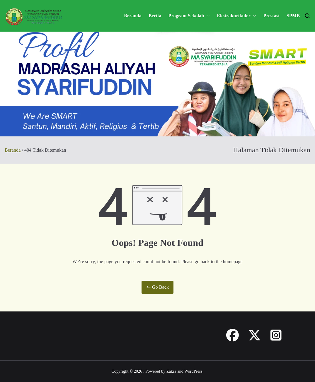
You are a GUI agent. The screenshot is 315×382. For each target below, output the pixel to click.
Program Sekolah (189, 16)
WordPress (193, 371)
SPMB (293, 15)
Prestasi (271, 15)
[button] (207, 16)
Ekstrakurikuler (236, 16)
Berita (155, 15)
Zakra (171, 371)
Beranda (133, 15)
